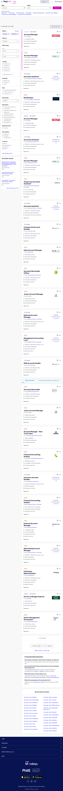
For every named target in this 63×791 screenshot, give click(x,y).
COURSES (31, 747)
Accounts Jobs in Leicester (31, 729)
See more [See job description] (27, 46)
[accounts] (6, 34)
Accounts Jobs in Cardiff (30, 710)
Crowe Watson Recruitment (34, 99)
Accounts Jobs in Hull (29, 724)
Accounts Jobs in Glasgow (30, 721)
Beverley (4, 148)
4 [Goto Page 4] (44, 646)
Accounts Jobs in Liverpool (50, 697)
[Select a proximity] (10, 41)
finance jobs (28, 677)
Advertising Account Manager (32, 549)
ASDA (29, 598)
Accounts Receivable (32, 390)
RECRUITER (31, 743)
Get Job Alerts (29, 380)
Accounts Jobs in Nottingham (51, 715)
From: (3, 48)
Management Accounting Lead (33, 339)
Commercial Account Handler (32, 228)
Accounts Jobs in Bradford (24, 14)
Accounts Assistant (31, 77)
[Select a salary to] (10, 56)
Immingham (5, 147)
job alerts (31, 669)
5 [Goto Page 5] (46, 646)
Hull (12, 26)
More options (5, 132)
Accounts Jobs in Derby (30, 716)
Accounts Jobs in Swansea (50, 728)
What (3, 5)
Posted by (4, 78)
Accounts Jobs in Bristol (30, 708)
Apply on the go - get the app (42, 650)
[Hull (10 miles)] (15, 34)
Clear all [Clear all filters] (17, 31)
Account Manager (31, 35)
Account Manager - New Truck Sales (33, 433)
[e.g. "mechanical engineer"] (14, 8)
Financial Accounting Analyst (32, 456)
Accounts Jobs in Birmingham (9, 14)
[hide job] (60, 32)
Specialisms (5, 105)
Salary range (5, 45)
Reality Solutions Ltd (33, 57)
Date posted (5, 98)
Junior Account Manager (33, 294)
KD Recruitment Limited (33, 391)
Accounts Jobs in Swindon (50, 731)
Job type (4, 61)
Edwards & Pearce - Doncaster (35, 78)
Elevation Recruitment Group (34, 275)
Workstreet (30, 252)
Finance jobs (12, 13)
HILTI (30, 36)
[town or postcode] (39, 8)
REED (31, 756)
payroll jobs (43, 677)
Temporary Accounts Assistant (32, 183)
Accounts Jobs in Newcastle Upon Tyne (51, 708)
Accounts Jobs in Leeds (30, 726)
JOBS (31, 739)
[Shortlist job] (57, 32)
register (42, 671)
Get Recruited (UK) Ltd (34, 141)
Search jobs (57, 7)
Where (29, 5)
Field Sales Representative (30, 572)
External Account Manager (30, 524)
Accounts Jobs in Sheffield (50, 723)
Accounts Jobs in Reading (50, 720)
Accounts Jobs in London (50, 700)
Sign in (36, 671)
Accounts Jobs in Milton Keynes (51, 705)
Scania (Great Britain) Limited (35, 435)
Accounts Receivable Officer (32, 272)
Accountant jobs (20, 13)
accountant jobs (35, 677)
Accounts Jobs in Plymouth (50, 717)
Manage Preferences (23, 786)
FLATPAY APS (31, 575)
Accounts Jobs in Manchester (51, 702)
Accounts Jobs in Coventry (31, 713)
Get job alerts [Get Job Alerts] (56, 26)
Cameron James (31, 231)
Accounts (5, 26)
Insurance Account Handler (31, 478)
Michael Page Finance (33, 621)
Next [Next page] (50, 646)
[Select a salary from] (10, 51)
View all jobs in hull (7, 153)
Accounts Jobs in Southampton (51, 725)
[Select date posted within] (10, 100)
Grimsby (4, 143)
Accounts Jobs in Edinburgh (31, 718)
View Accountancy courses (12, 188)
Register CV (45, 1)
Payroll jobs (29, 13)
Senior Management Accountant (32, 619)
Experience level (6, 125)
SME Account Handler (32, 363)
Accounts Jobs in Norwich (50, 712)
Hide (3, 88)
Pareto (29, 296)
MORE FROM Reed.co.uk (31, 752)
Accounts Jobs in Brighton (30, 705)
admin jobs (53, 676)
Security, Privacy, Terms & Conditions (36, 786)
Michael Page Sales (32, 527)
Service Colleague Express (34, 597)
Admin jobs (4, 13)
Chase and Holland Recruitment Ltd (35, 458)
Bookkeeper (28, 98)
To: (2, 54)
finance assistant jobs (53, 677)
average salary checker (38, 682)
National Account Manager (30, 316)
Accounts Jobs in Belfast (51, 13)
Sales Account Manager (33, 250)
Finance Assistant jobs (38, 13)
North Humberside (6, 145)
